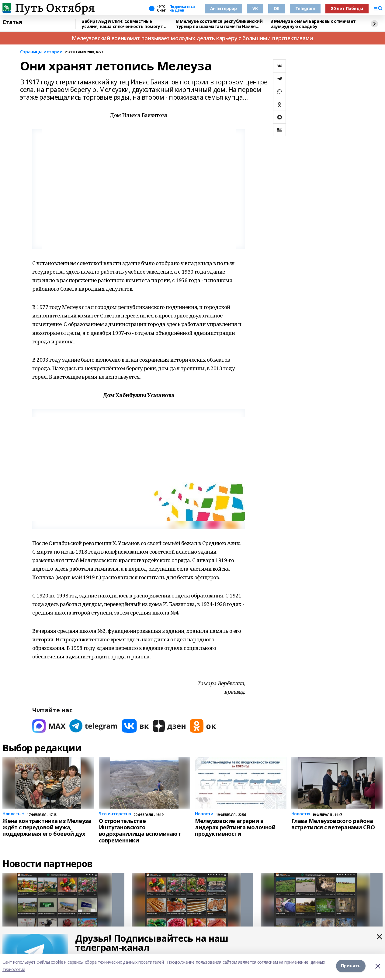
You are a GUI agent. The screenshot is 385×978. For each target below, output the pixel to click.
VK (255, 8)
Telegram (305, 8)
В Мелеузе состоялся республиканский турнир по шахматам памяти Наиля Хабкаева (219, 24)
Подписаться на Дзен (182, 8)
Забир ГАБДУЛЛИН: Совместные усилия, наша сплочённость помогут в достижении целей (124, 24)
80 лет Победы (347, 8)
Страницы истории (41, 52)
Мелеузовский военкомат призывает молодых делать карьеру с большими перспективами (192, 38)
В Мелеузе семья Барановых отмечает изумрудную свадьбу (313, 24)
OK (276, 8)
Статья (12, 22)
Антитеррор (223, 8)
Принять (351, 966)
